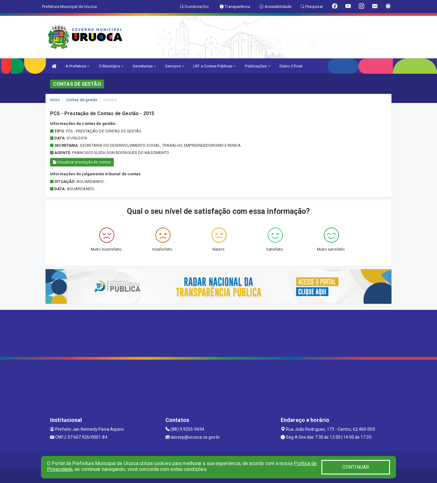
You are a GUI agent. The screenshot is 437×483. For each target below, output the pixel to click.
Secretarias (144, 66)
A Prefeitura (78, 66)
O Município (111, 66)
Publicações (257, 66)
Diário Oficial (290, 66)
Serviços (174, 66)
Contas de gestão (82, 100)
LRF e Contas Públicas (214, 66)
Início (55, 100)
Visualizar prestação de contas (82, 162)
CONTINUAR (355, 467)
